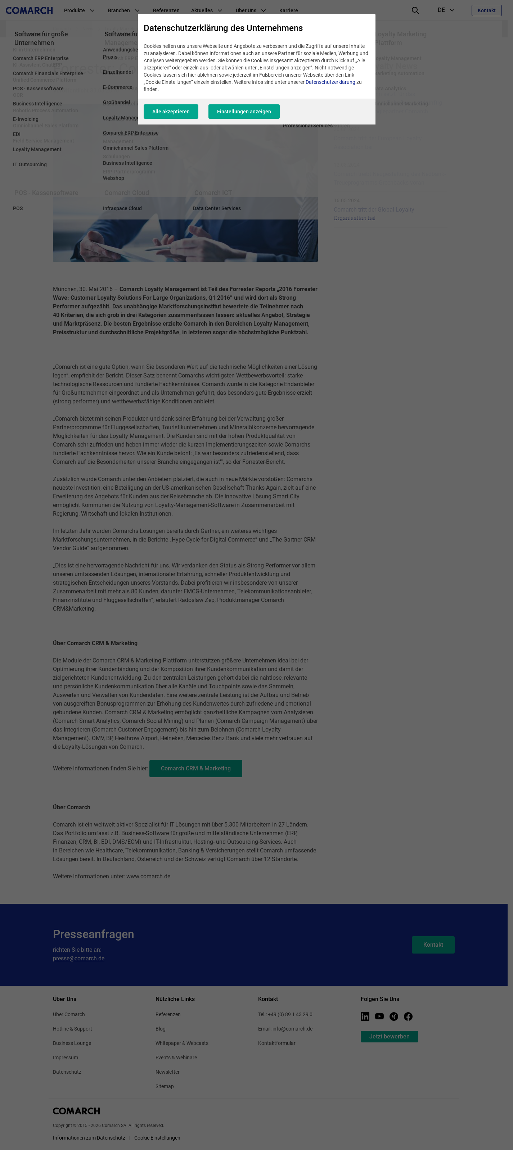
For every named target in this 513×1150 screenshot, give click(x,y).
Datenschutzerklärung (330, 82)
